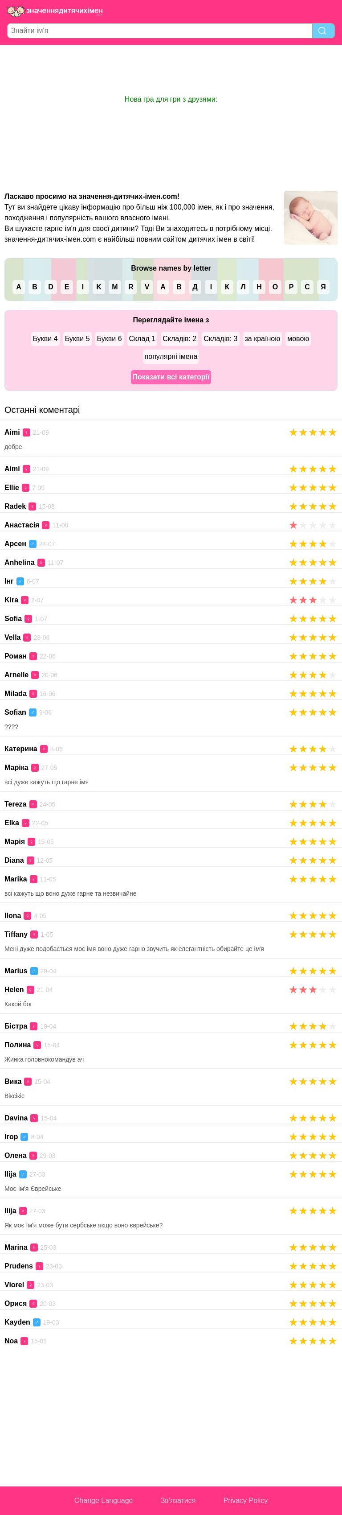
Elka (11, 823)
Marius (16, 971)
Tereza (15, 804)
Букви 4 (45, 338)
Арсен (15, 544)
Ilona (12, 915)
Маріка (16, 767)
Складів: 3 (220, 338)
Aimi (12, 432)
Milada (15, 693)
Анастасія (21, 525)
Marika (15, 879)
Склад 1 (142, 338)
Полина (17, 1045)
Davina (16, 1118)
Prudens (18, 1266)
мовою (298, 338)
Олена (15, 1155)
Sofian (15, 712)
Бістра (15, 1026)
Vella (12, 637)
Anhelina (19, 562)
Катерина (20, 749)
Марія (14, 841)
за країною (263, 338)
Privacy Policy (246, 1500)
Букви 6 (109, 338)
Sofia (13, 618)
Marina (16, 1247)
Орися (15, 1303)
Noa (11, 1341)
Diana (14, 860)
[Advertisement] (171, 69)
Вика (12, 1081)
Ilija (10, 1174)
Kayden (17, 1322)
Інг (9, 581)
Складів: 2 (179, 338)
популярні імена (171, 356)
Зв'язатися (178, 1500)
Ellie (11, 487)
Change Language (103, 1500)
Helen (14, 989)
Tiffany (16, 934)
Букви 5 (77, 338)
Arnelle (16, 675)
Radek (15, 506)
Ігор (11, 1136)
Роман (15, 656)
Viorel (14, 1285)
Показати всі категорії (171, 377)
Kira (11, 600)
